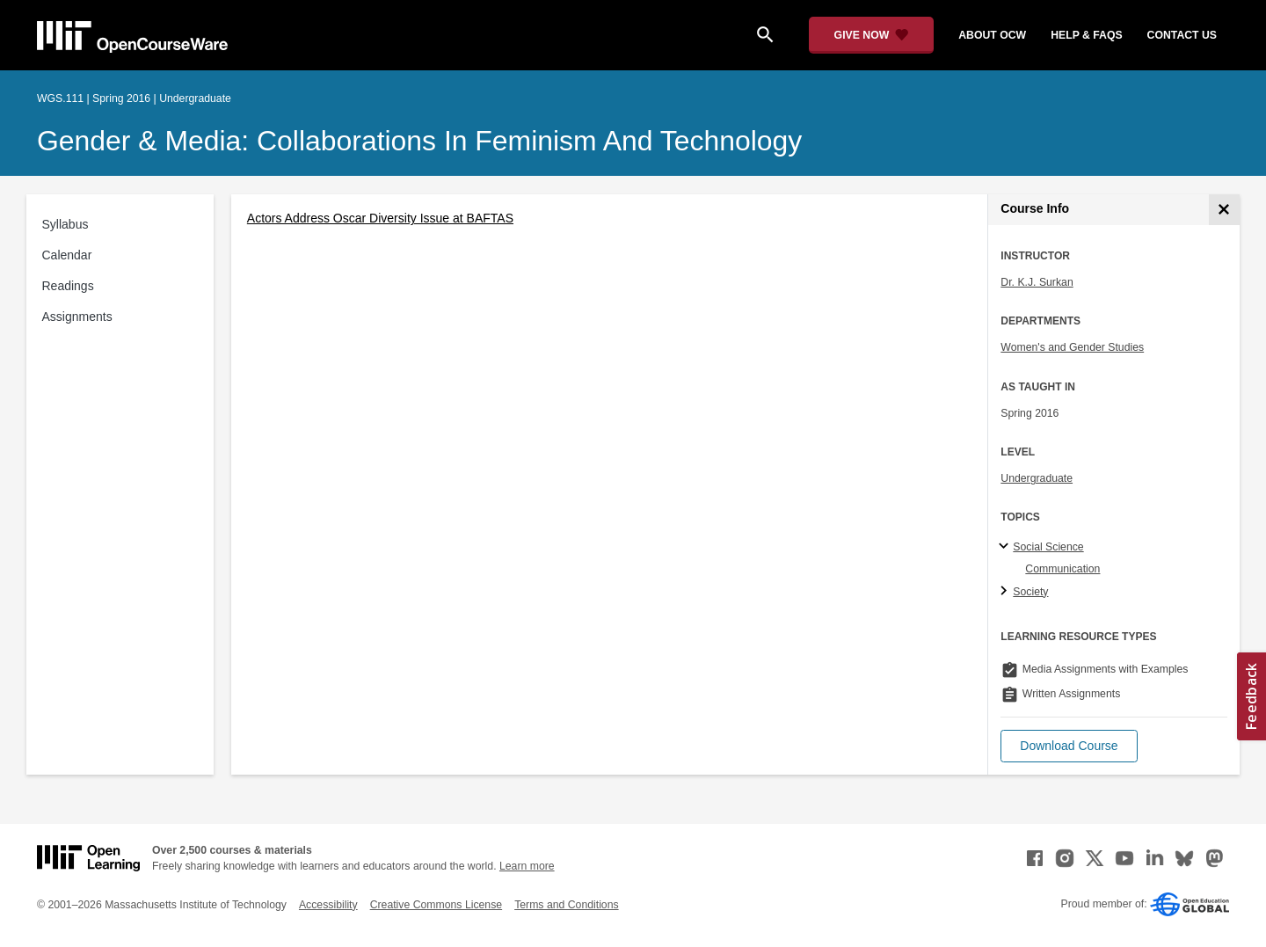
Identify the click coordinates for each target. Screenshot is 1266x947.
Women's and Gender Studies (1072, 347)
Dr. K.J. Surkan (1036, 282)
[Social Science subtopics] (1006, 546)
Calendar (67, 255)
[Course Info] (1224, 209)
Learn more (527, 866)
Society (1030, 592)
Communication (1062, 569)
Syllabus (65, 224)
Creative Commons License (436, 905)
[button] (1068, 746)
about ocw (992, 35)
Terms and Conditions (566, 905)
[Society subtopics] (1006, 591)
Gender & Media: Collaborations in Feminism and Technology (419, 141)
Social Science (1048, 547)
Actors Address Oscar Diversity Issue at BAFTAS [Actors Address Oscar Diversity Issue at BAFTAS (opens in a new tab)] (380, 218)
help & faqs (1086, 35)
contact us (1182, 35)
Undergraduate (1036, 478)
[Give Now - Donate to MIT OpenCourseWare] (872, 35)
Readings (68, 286)
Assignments (77, 317)
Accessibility (328, 905)
